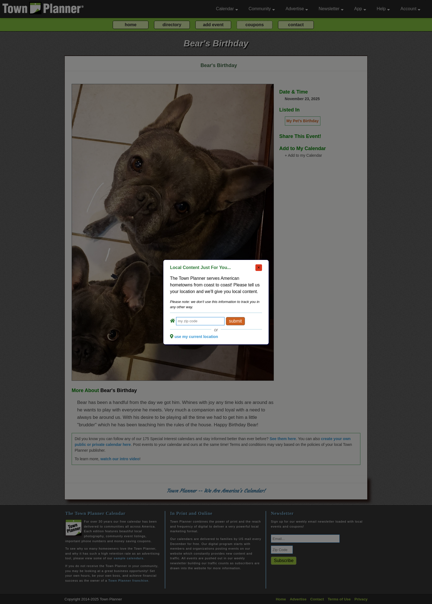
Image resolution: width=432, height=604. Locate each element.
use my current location (196, 336)
